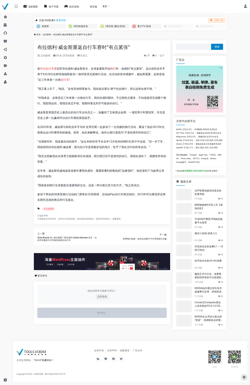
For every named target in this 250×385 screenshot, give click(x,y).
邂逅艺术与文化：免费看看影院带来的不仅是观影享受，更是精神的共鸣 (208, 276)
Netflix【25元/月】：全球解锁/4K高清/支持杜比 (196, 129)
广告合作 (137, 350)
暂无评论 (42, 275)
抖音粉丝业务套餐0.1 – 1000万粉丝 (209, 248)
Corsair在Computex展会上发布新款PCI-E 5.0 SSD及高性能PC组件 (208, 304)
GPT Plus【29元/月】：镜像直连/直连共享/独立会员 (198, 133)
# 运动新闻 (49, 209)
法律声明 (112, 350)
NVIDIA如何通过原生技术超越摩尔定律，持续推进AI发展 (209, 290)
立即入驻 (217, 20)
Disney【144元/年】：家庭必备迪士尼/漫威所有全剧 (198, 144)
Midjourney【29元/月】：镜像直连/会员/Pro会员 (197, 137)
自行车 (65, 79)
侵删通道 (116, 219)
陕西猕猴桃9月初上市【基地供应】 (209, 206)
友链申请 (99, 350)
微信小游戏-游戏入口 (206, 233)
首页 (38, 34)
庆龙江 (82, 55)
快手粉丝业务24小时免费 (208, 260)
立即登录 (102, 296)
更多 (104, 6)
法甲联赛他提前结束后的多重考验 (208, 192)
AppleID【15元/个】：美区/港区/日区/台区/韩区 (197, 148)
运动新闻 (47, 34)
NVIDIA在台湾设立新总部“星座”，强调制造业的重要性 (209, 318)
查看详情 (61, 20)
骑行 (113, 68)
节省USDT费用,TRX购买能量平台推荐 (209, 221)
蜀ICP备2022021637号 (55, 374)
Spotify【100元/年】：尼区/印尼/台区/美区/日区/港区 (199, 140)
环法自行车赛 (48, 68)
